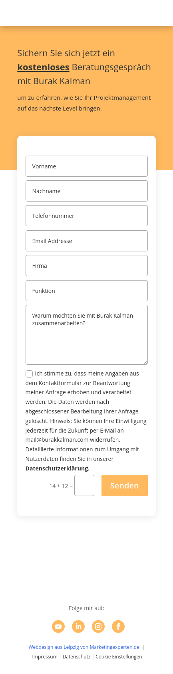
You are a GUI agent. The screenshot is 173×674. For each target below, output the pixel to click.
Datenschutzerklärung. (58, 468)
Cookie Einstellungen (118, 656)
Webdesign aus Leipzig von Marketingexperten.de (83, 647)
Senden (124, 485)
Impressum (44, 656)
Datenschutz (77, 656)
